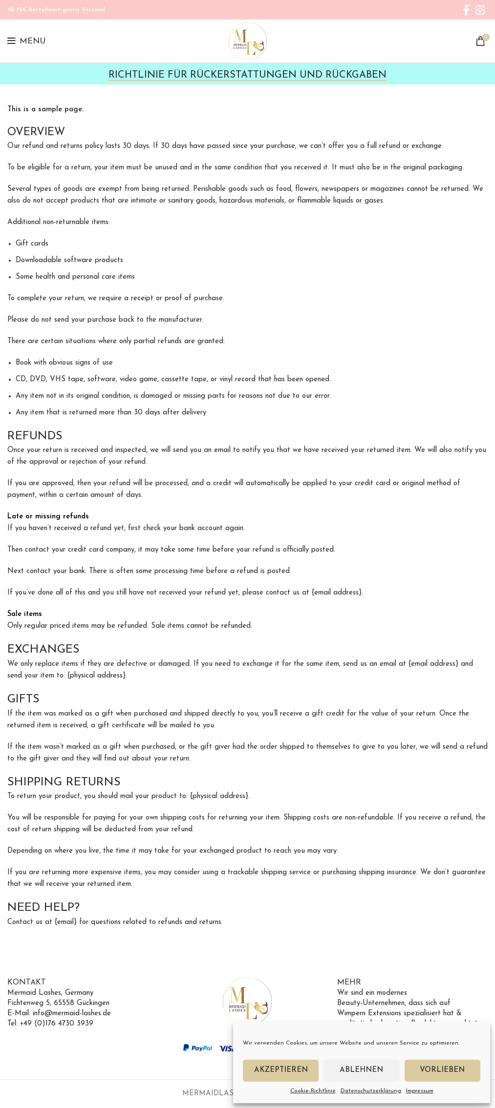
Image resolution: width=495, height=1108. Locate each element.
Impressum (419, 1091)
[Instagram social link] (480, 9)
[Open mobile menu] (26, 41)
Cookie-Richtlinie (313, 1091)
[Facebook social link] (466, 9)
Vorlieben (442, 1070)
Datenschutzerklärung (371, 1091)
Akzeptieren (281, 1070)
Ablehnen (361, 1070)
